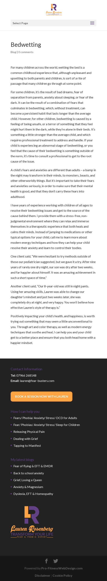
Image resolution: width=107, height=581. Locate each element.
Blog (13, 52)
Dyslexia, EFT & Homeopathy (33, 494)
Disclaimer (42, 575)
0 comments (25, 52)
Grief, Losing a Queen (27, 480)
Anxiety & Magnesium (28, 487)
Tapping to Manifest (27, 445)
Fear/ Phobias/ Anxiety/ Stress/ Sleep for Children (46, 425)
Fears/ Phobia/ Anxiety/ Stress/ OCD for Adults (45, 418)
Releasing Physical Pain (29, 431)
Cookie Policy (62, 575)
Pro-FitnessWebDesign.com (62, 568)
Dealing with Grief (25, 438)
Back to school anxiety (28, 473)
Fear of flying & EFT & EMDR (33, 466)
